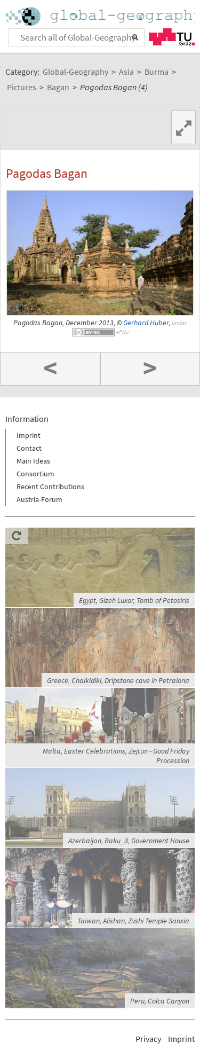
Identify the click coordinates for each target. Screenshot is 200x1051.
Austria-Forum (39, 499)
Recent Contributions (50, 486)
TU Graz (172, 36)
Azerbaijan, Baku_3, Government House (128, 840)
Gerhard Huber (146, 322)
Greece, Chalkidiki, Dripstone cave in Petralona (118, 680)
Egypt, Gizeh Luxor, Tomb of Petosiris (134, 600)
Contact (29, 448)
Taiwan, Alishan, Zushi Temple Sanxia (133, 920)
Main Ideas (33, 461)
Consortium (35, 474)
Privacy (148, 1038)
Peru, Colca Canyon (159, 1001)
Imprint (29, 435)
